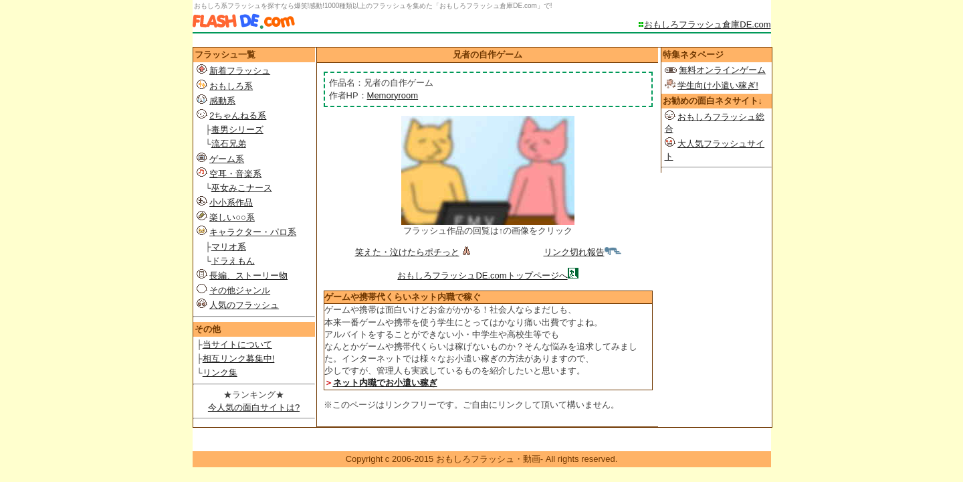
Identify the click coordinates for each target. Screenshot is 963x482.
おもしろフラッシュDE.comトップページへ (482, 275)
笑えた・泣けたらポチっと (414, 252)
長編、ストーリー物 (248, 275)
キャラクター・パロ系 (252, 232)
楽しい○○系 (232, 217)
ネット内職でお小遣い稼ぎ (385, 383)
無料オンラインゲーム (722, 70)
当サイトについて (237, 344)
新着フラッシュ (239, 71)
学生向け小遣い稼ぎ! (717, 85)
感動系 (222, 101)
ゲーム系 (226, 159)
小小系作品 (231, 202)
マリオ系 (228, 247)
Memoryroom (393, 95)
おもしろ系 (231, 86)
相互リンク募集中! (239, 358)
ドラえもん (233, 261)
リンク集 (220, 373)
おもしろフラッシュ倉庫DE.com (707, 24)
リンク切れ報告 (582, 252)
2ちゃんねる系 (237, 115)
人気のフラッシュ (244, 305)
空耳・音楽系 (235, 174)
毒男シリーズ (237, 130)
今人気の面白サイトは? (254, 407)
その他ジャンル (239, 290)
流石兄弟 (228, 144)
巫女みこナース (241, 188)
